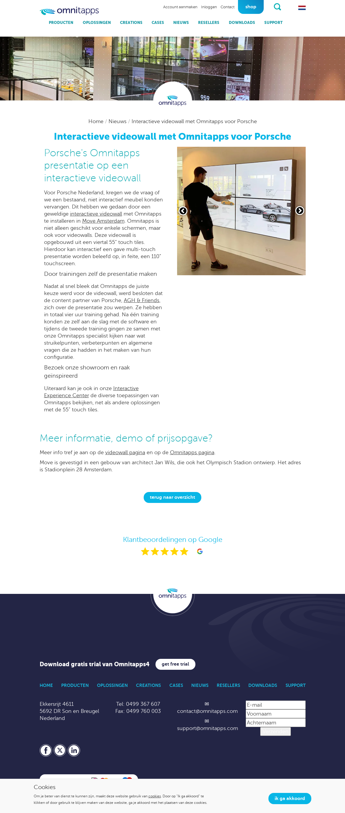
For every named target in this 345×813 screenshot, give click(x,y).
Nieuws (181, 22)
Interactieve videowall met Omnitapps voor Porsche (194, 121)
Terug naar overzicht (172, 497)
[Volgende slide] (299, 210)
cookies (154, 796)
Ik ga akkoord (290, 798)
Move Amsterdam (103, 221)
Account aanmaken (180, 7)
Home (96, 121)
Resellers (208, 22)
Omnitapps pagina (192, 452)
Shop (250, 6)
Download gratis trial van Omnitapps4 (95, 664)
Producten (61, 22)
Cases (158, 22)
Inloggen (209, 7)
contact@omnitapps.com (207, 711)
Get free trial (175, 664)
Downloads (242, 22)
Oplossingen (97, 22)
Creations (131, 22)
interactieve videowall (96, 214)
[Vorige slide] (183, 210)
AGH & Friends (141, 300)
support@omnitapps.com (207, 728)
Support (273, 22)
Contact (227, 7)
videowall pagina (125, 452)
